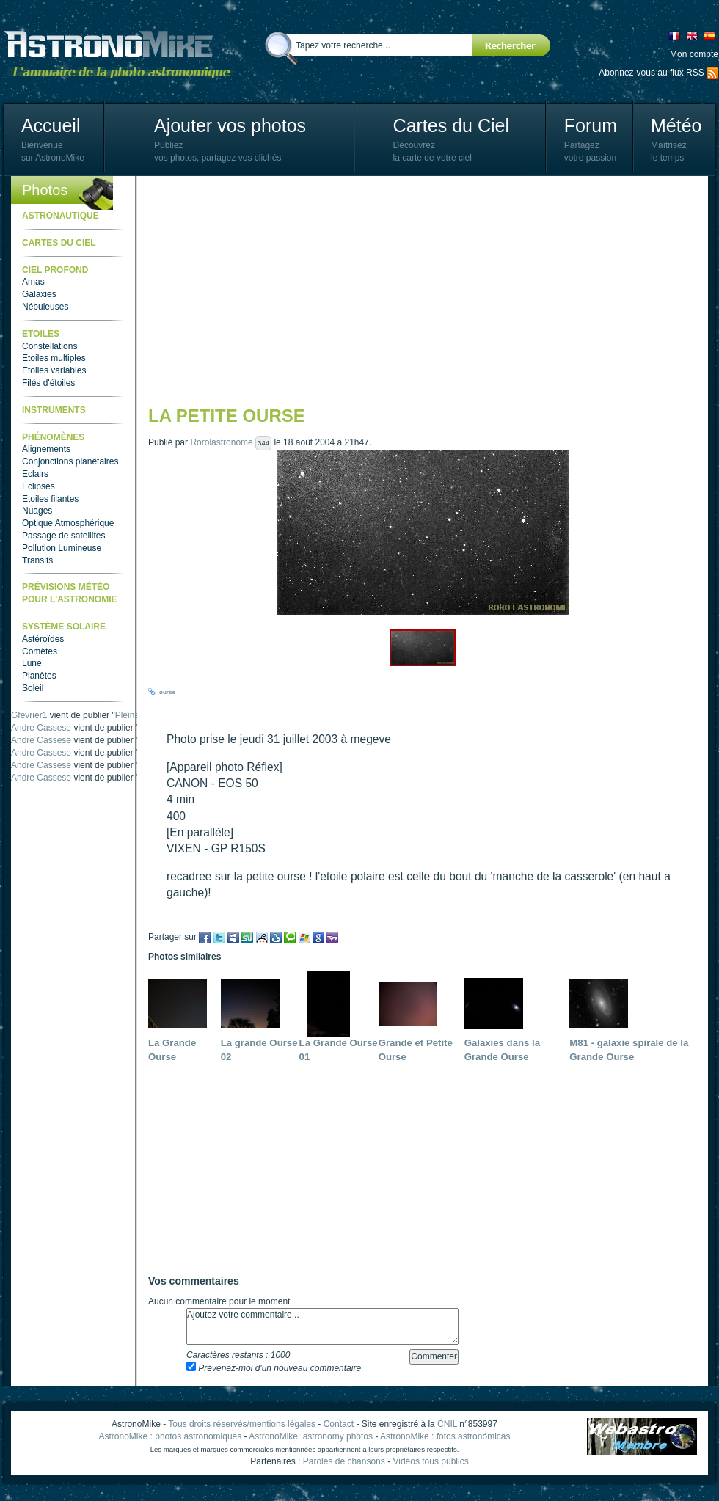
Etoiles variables (54, 370)
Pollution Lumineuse (61, 548)
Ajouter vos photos (230, 125)
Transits (37, 560)
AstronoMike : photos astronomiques (170, 1436)
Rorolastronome (221, 442)
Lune (32, 663)
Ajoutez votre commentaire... (322, 1326)
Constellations (49, 346)
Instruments (54, 410)
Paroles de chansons (344, 1461)
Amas (33, 282)
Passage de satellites (63, 535)
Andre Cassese (41, 728)
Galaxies (39, 294)
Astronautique (60, 216)
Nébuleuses (45, 307)
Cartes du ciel (59, 243)
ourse (167, 692)
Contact (339, 1424)
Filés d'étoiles (48, 383)
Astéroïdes (43, 639)
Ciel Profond (55, 270)
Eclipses (38, 486)
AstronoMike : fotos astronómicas (445, 1436)
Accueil (51, 125)
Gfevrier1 (29, 715)
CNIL (447, 1424)
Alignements (46, 449)
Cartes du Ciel (451, 125)
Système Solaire (64, 626)
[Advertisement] (386, 289)
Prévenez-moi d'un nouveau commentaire (273, 1368)
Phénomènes (53, 437)
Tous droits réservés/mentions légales (241, 1424)
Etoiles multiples (54, 358)
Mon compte (694, 54)
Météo (676, 125)
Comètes (39, 651)
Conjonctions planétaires (70, 461)
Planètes (39, 676)
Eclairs (35, 474)
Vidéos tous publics (430, 1461)
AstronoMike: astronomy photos (311, 1436)
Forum (590, 125)
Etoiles (40, 334)
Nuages (37, 510)
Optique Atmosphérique (68, 523)
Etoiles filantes (50, 499)
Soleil (32, 688)
